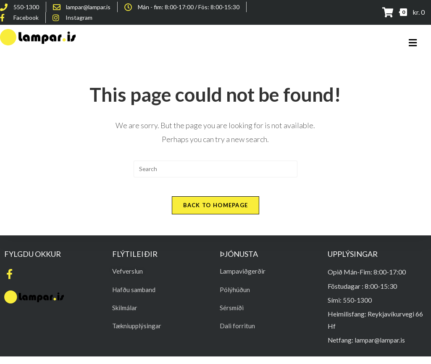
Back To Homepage (215, 211)
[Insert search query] (215, 169)
